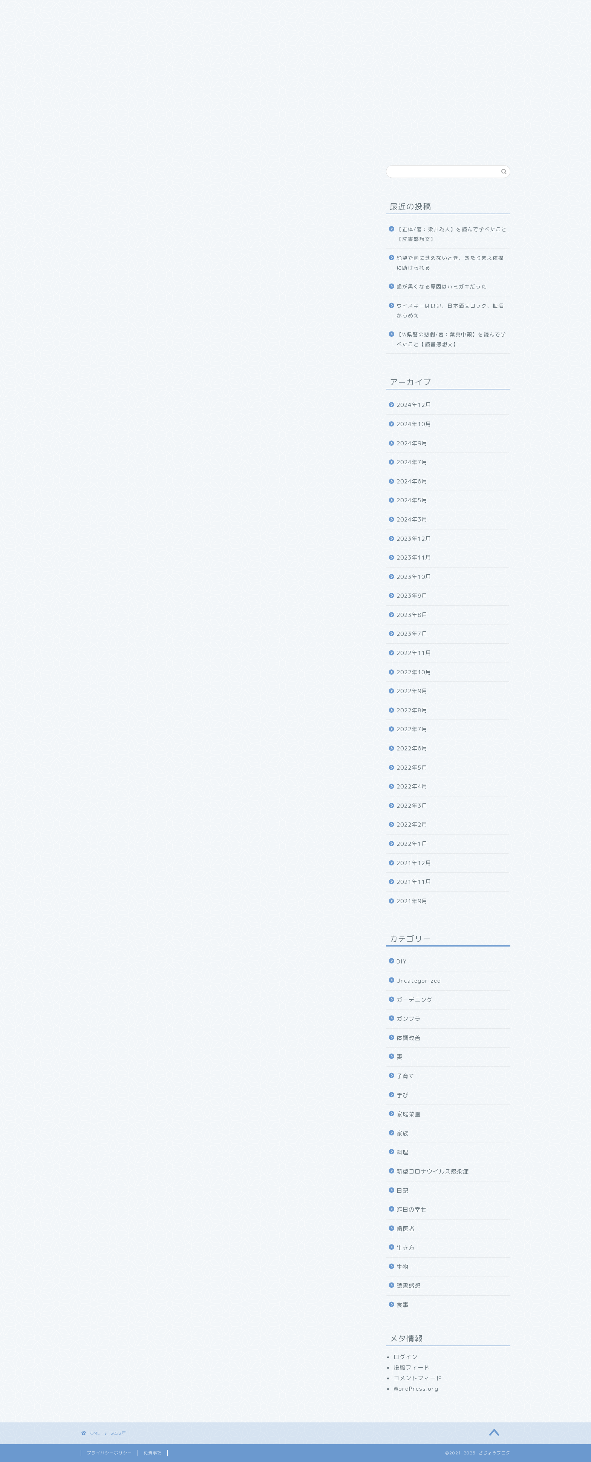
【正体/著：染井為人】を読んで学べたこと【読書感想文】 (452, 234)
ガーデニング (415, 1000)
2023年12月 (414, 539)
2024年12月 (414, 405)
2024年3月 (412, 519)
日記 (403, 1191)
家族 (212, 10)
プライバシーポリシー (109, 1453)
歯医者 (406, 1229)
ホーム (98, 10)
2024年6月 (412, 481)
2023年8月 (412, 615)
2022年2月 (412, 824)
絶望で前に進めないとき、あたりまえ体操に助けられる (450, 262)
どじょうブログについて (157, 10)
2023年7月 (412, 634)
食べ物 (245, 10)
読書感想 (409, 1286)
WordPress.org (415, 1389)
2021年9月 (412, 901)
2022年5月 (412, 768)
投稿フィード (411, 1367)
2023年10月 (414, 577)
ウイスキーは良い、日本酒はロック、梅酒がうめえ (450, 310)
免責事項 (153, 1453)
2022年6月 (412, 748)
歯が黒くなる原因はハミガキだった (442, 286)
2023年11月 (414, 557)
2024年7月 (412, 462)
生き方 (406, 1248)
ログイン (405, 1357)
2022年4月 (412, 786)
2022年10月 (414, 672)
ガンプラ (409, 1019)
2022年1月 (412, 844)
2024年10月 (414, 424)
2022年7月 (412, 729)
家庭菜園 (409, 1114)
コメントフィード (417, 1378)
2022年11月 (414, 653)
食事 (403, 1305)
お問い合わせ (331, 10)
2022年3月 (412, 806)
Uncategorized (419, 981)
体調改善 (409, 1038)
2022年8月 (412, 710)
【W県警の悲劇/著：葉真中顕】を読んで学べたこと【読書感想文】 (451, 339)
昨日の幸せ (412, 1209)
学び (403, 1095)
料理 (403, 1152)
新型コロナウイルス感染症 (433, 1171)
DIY (402, 961)
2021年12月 (414, 863)
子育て (406, 1076)
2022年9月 (412, 691)
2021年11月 (414, 882)
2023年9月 (412, 596)
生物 (403, 1267)
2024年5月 (412, 500)
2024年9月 (412, 443)
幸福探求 (284, 10)
